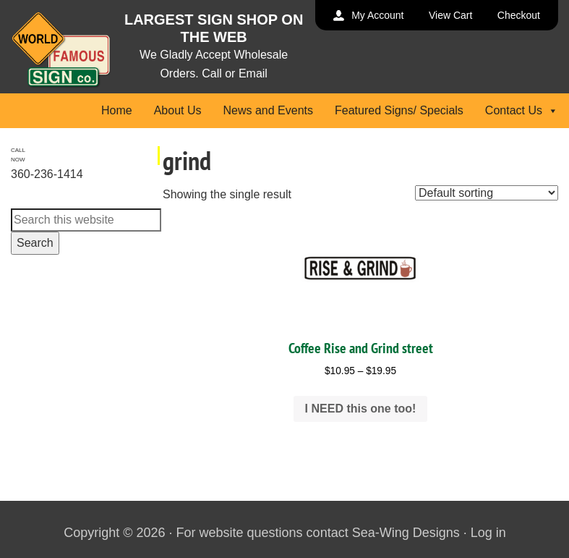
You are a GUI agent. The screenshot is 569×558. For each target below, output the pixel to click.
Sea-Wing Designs (406, 532)
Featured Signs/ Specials (399, 110)
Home (116, 110)
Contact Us (521, 110)
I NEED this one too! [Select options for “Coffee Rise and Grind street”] (360, 408)
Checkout (518, 15)
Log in (488, 532)
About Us (178, 110)
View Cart (450, 15)
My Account (377, 15)
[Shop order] (486, 192)
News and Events (268, 110)
